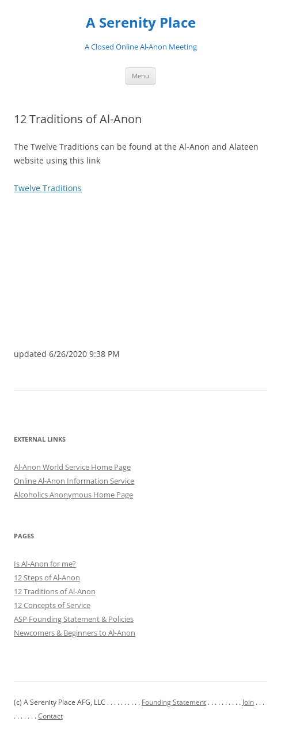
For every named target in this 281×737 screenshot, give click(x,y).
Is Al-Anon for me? (45, 564)
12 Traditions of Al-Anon (55, 591)
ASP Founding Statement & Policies (74, 619)
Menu (140, 75)
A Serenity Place (141, 23)
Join (248, 702)
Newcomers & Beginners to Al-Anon (74, 633)
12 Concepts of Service (52, 605)
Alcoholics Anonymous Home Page (73, 494)
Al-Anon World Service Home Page (72, 467)
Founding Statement (174, 702)
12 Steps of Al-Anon (47, 577)
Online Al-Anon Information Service (74, 481)
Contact (50, 716)
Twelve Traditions (48, 188)
